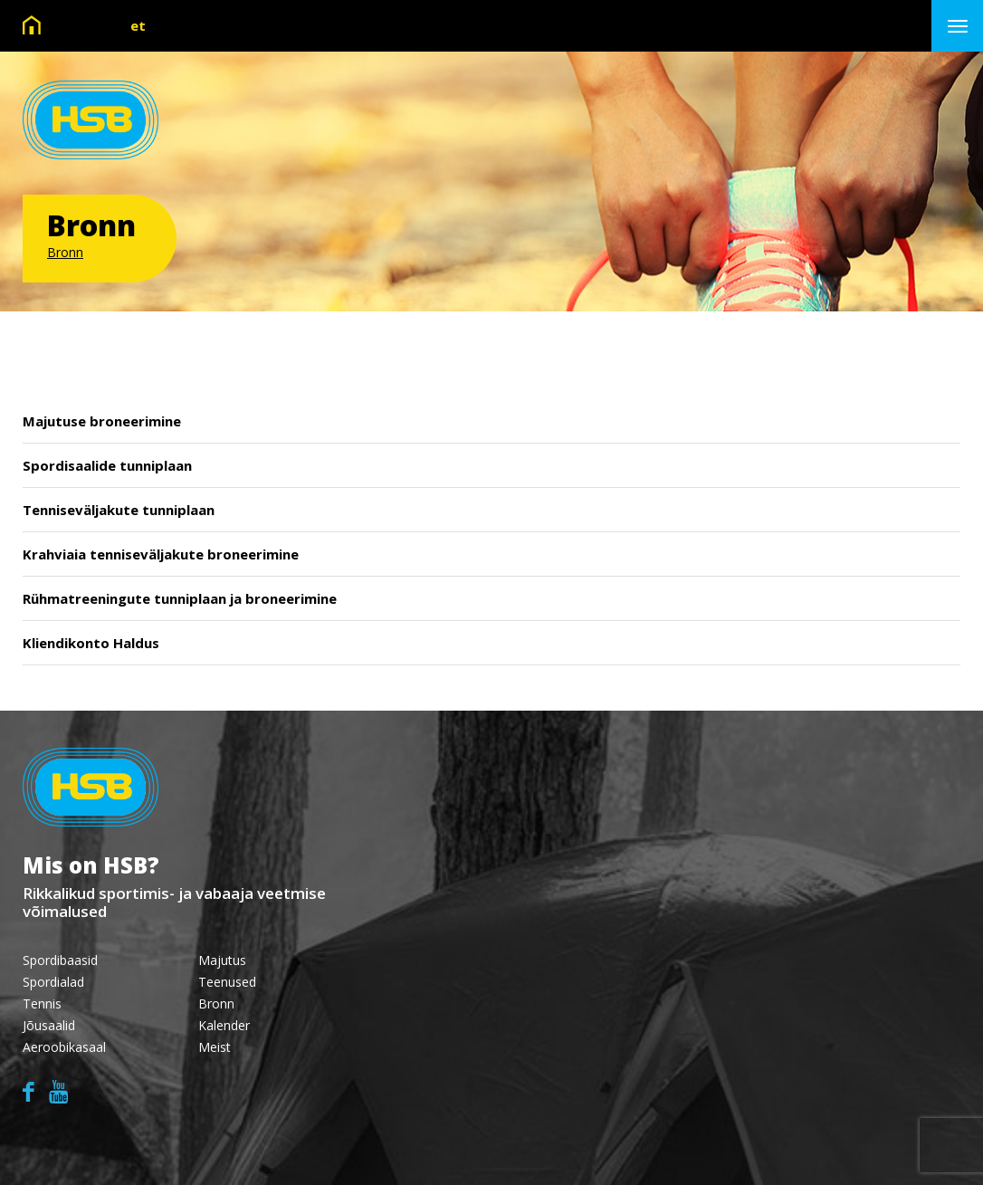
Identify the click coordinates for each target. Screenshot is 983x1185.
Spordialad (53, 981)
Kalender (224, 1025)
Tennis (42, 1003)
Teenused (227, 981)
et (138, 25)
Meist (214, 1047)
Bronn (65, 252)
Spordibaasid (60, 960)
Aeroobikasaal (64, 1047)
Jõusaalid (49, 1025)
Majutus (222, 960)
